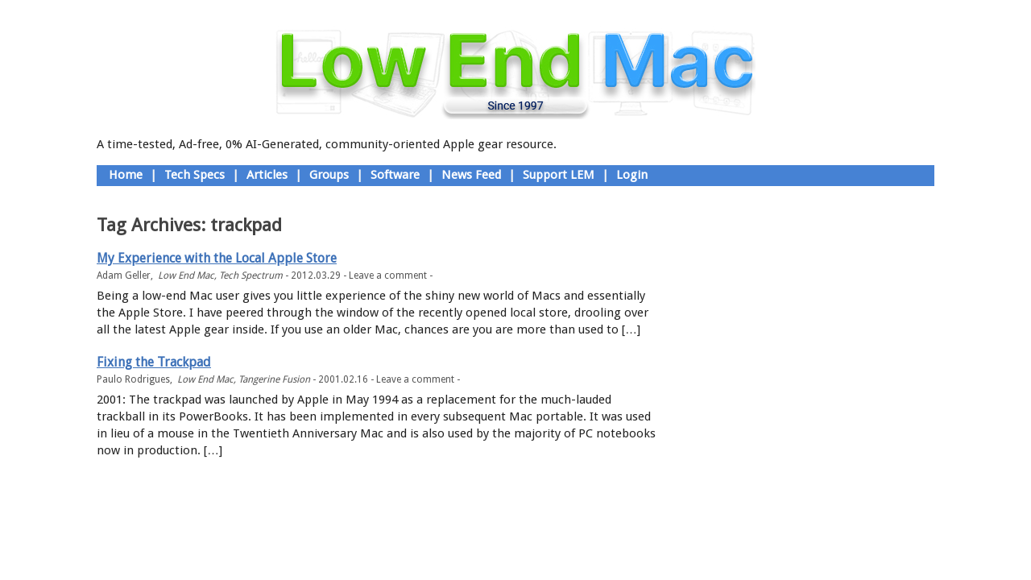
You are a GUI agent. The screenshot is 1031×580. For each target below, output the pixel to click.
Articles (267, 175)
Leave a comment (388, 275)
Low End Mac (186, 275)
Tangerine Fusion (274, 379)
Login (632, 175)
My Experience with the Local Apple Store (217, 258)
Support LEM (558, 175)
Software (395, 175)
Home (126, 175)
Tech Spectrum (251, 275)
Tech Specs (194, 175)
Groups (329, 175)
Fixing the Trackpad (154, 362)
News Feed (471, 175)
